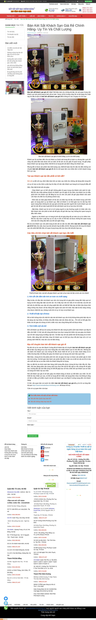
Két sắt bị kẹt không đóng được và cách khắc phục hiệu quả (14, 67)
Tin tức (51, 16)
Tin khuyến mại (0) (12, 34)
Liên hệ (32, 16)
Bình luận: (30, 425)
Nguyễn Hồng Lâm (31, 32)
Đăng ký (88, 4)
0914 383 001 (82, 475)
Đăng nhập (81, 4)
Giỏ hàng (88, 1)
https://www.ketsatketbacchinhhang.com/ (46, 385)
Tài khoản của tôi (53, 4)
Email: (29, 418)
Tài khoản (80, 1)
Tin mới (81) (10, 31)
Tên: (29, 411)
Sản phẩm (41, 16)
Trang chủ (11, 16)
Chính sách (61, 16)
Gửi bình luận (33, 436)
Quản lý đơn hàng (64, 4)
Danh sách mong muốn (71, 1)
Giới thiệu (22, 16)
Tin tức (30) (10, 37)
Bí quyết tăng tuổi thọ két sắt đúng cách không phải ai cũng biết (14, 73)
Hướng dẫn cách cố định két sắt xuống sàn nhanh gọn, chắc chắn (14, 60)
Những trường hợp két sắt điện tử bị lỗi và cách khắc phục (14, 54)
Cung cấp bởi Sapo (48, 615)
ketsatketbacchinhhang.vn (36, 608)
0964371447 (83, 478)
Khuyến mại (73, 16)
